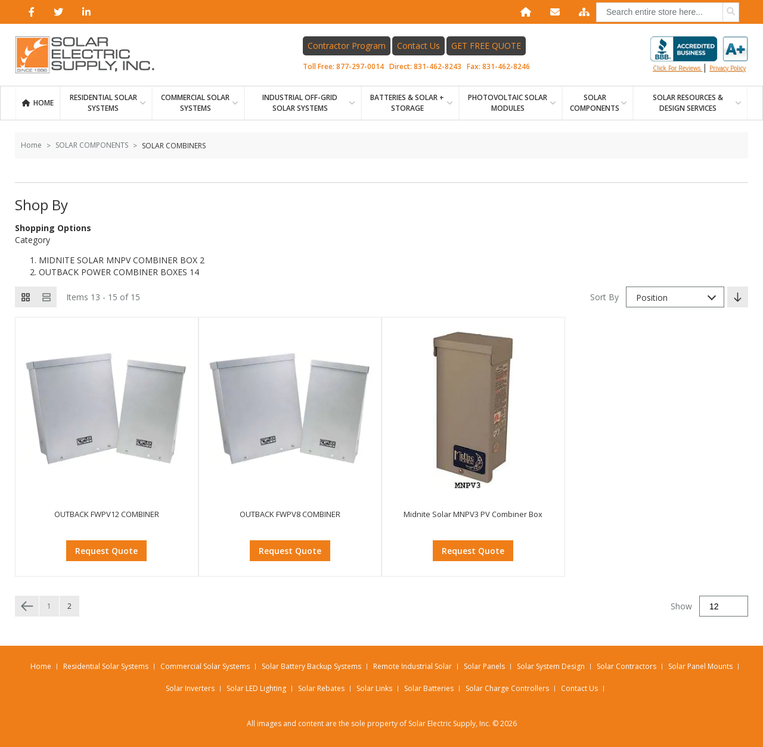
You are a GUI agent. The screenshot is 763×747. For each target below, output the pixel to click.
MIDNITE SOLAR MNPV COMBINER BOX (118, 260)
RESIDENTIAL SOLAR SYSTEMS (103, 102)
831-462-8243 (437, 66)
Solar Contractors (626, 666)
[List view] (46, 297)
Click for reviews (699, 54)
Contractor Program (347, 45)
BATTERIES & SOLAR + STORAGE (407, 102)
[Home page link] (91, 55)
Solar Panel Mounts (700, 666)
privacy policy (727, 68)
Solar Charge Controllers (507, 688)
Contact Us (418, 45)
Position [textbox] (652, 297)
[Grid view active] (25, 297)
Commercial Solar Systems (195, 102)
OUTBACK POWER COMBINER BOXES (113, 272)
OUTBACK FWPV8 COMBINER (290, 514)
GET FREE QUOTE (486, 45)
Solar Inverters (190, 688)
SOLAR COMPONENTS (594, 102)
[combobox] (667, 12)
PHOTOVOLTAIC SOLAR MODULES (507, 102)
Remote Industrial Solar (412, 666)
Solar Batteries (429, 688)
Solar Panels (484, 666)
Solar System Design (551, 666)
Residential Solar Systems (105, 666)
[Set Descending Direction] (737, 297)
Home (43, 103)
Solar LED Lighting (256, 688)
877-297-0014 (360, 66)
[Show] (723, 606)
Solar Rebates (321, 688)
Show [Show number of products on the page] (681, 606)
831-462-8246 (506, 66)
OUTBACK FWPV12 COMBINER (106, 514)
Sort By (604, 297)
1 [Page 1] (49, 606)
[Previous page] (27, 606)
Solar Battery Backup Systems (311, 666)
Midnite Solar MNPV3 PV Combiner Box (473, 514)
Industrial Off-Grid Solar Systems (299, 102)
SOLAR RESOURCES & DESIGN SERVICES (688, 102)
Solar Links (374, 688)
